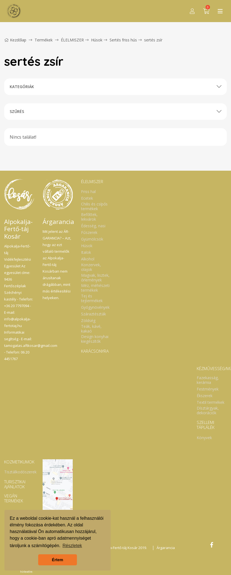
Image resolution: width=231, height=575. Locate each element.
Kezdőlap (15, 40)
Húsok (96, 40)
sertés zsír (153, 40)
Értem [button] (57, 560)
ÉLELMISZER (72, 40)
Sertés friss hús (123, 40)
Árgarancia (166, 547)
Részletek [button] (72, 545)
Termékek (44, 40)
